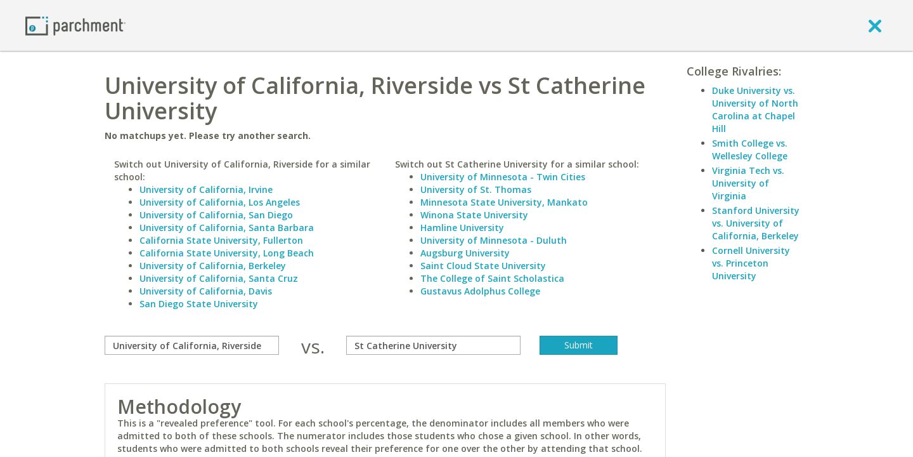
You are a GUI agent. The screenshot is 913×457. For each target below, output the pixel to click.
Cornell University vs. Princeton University (751, 263)
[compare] (192, 345)
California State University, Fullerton (221, 240)
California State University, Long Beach (226, 253)
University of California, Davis (205, 291)
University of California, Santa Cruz (218, 278)
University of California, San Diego (216, 215)
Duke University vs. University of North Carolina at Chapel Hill (755, 109)
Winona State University (474, 215)
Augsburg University (465, 253)
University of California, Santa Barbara (226, 228)
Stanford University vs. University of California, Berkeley (756, 223)
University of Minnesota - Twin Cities (502, 177)
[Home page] (75, 25)
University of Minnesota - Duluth (493, 240)
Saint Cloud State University (483, 266)
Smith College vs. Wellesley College (749, 149)
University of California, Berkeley (212, 266)
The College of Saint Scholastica (492, 278)
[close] (875, 25)
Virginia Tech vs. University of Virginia (748, 183)
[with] (433, 345)
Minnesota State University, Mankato (504, 202)
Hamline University (462, 228)
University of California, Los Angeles (219, 202)
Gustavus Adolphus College (480, 291)
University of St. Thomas (475, 189)
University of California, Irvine (206, 189)
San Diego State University (198, 304)
